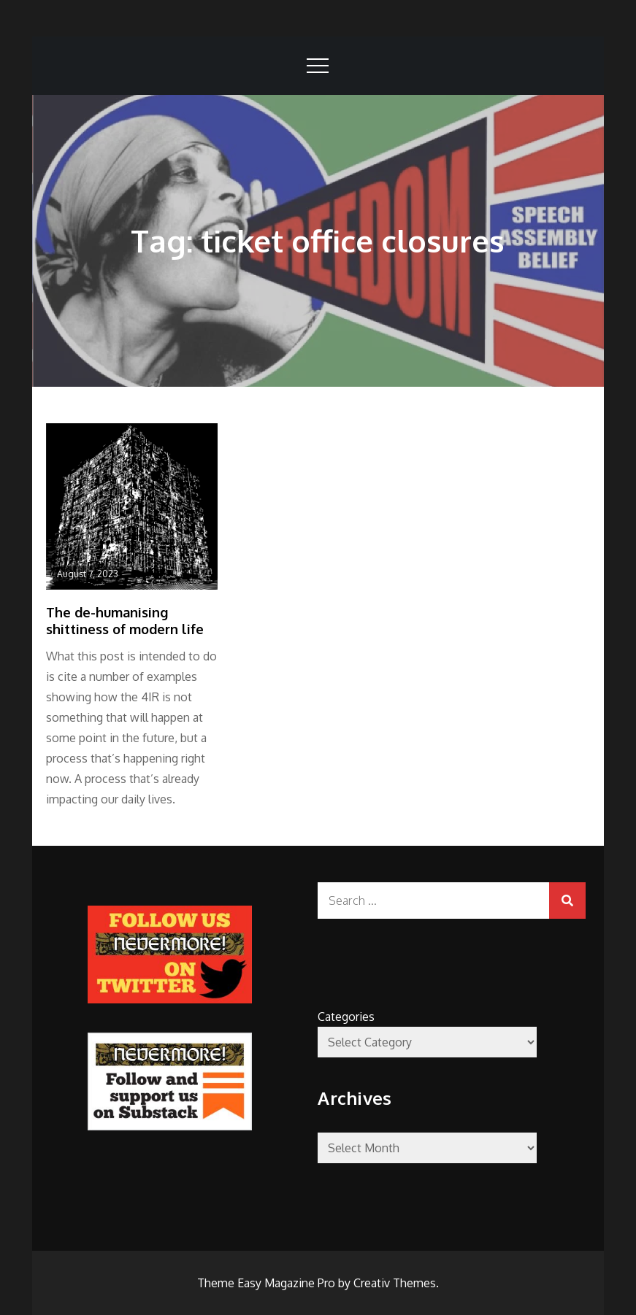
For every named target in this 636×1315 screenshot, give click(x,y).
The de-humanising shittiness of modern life (125, 620)
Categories (346, 1016)
